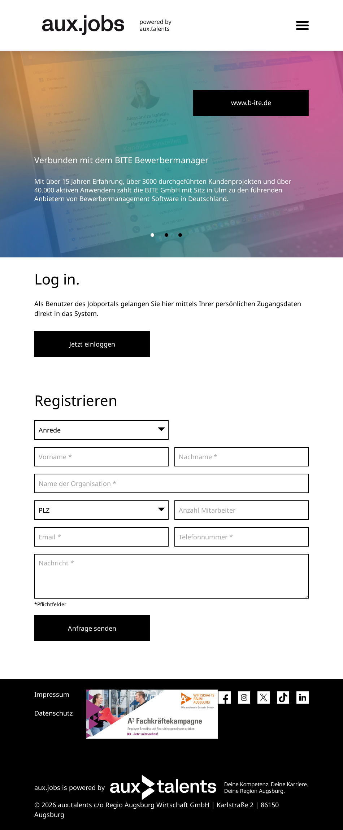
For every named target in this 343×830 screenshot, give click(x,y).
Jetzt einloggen (92, 344)
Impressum (51, 694)
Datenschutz (53, 713)
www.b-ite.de (251, 102)
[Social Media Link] (224, 700)
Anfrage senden (92, 628)
